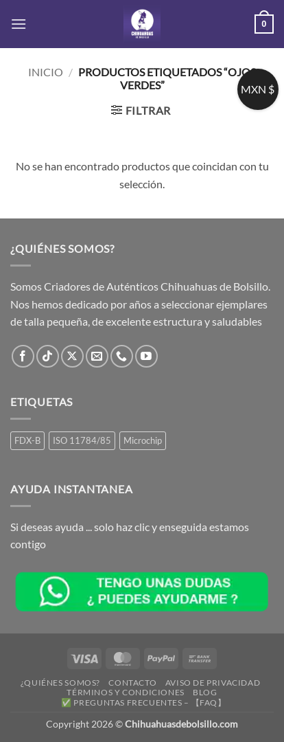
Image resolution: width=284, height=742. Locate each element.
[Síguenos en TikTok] (47, 356)
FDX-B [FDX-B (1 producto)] (27, 440)
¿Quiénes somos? (60, 682)
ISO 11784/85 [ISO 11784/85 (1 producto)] (82, 440)
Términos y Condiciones (125, 692)
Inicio (45, 71)
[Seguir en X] (72, 356)
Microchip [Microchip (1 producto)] (142, 440)
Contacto (132, 682)
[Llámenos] (121, 356)
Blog (205, 692)
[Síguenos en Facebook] (23, 356)
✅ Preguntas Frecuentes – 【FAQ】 (143, 702)
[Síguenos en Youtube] (146, 356)
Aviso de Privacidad (213, 682)
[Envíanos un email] (97, 356)
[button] (18, 24)
